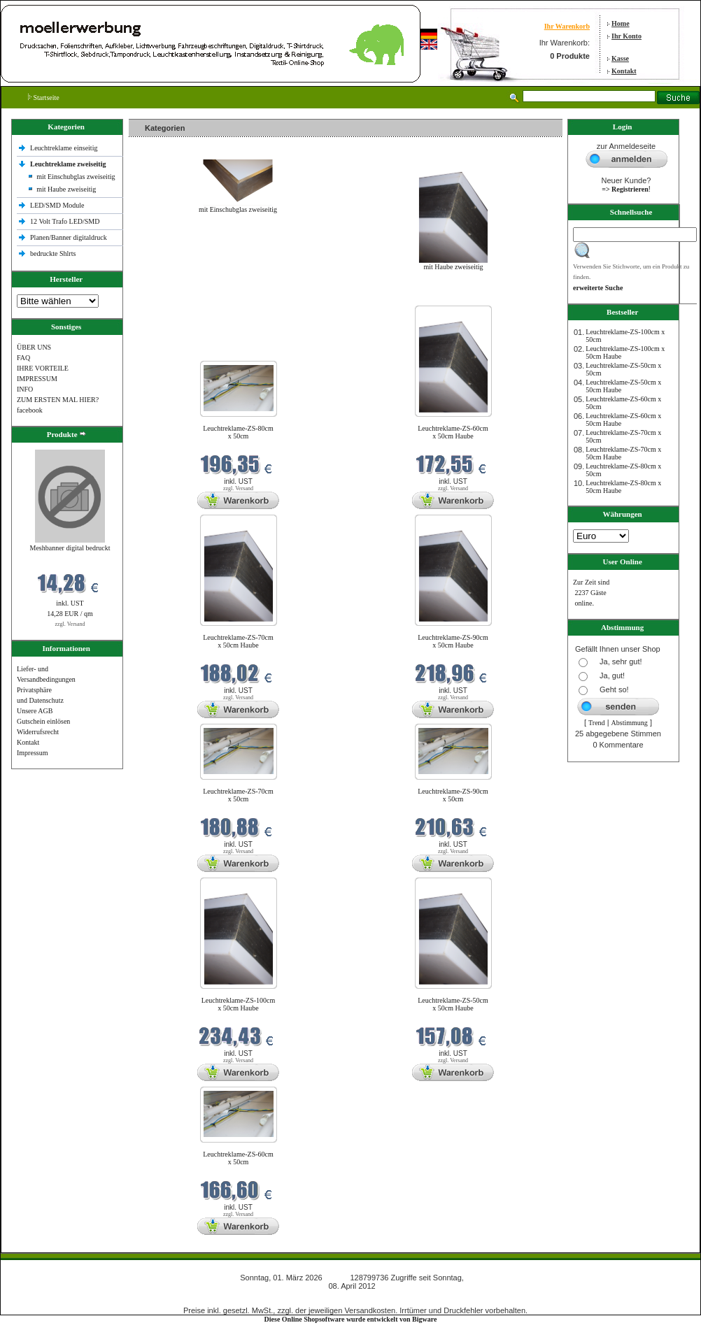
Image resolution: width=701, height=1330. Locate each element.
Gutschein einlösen (43, 721)
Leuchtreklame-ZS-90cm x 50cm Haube (453, 641)
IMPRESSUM (37, 378)
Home (620, 23)
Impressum (32, 753)
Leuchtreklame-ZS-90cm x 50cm (453, 795)
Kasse (620, 58)
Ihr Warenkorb (567, 26)
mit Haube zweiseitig (66, 189)
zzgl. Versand (70, 624)
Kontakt (624, 71)
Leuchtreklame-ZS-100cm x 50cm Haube (238, 1004)
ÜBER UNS (34, 347)
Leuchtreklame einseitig (64, 148)
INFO (25, 389)
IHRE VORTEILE (43, 368)
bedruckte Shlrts (53, 253)
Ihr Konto (626, 36)
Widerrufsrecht (38, 732)
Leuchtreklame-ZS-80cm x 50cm (238, 432)
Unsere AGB (34, 711)
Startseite (43, 97)
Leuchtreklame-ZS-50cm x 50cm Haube (453, 1004)
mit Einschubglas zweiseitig (75, 176)
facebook (30, 410)
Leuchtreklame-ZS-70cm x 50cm (238, 795)
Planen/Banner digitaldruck (68, 237)
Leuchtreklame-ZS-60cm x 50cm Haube (453, 432)
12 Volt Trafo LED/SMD (64, 221)
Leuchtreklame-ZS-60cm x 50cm (238, 1158)
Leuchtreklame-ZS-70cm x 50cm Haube (238, 641)
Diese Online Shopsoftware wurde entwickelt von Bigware (350, 1319)
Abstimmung (629, 723)
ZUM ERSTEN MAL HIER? (58, 399)
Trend (596, 723)
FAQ (23, 358)
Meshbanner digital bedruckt (70, 548)
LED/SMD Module (57, 205)
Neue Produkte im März (166, 297)
